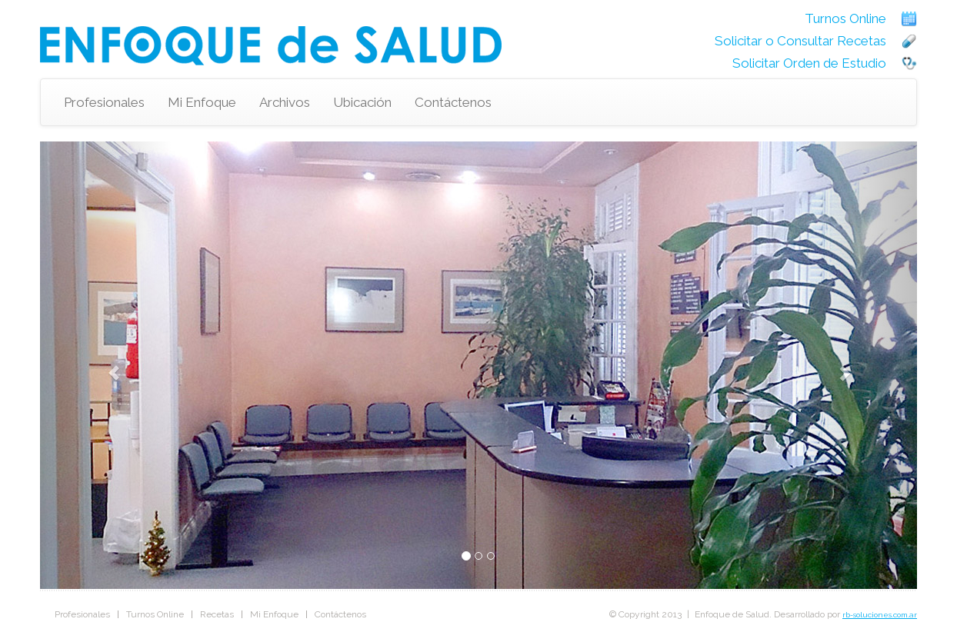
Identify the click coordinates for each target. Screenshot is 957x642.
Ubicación (362, 102)
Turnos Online (845, 18)
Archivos (284, 102)
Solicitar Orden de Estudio (809, 63)
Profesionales (104, 102)
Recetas (217, 614)
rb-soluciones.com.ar (879, 614)
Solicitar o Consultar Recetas (800, 40)
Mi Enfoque (202, 102)
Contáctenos (453, 102)
